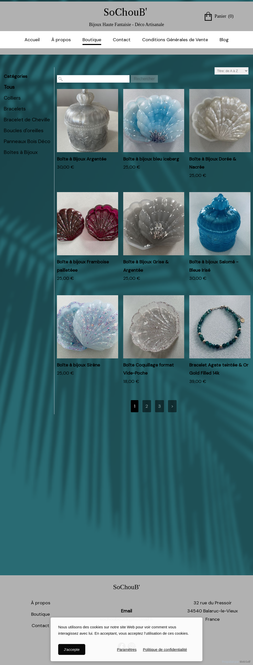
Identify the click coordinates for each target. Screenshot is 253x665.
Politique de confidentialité (165, 649)
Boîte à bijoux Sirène (78, 365)
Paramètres (127, 649)
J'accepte (72, 649)
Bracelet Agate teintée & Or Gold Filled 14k (218, 369)
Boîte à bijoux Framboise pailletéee (83, 266)
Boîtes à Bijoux (21, 152)
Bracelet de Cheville (27, 119)
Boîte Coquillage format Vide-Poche (148, 369)
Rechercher (144, 79)
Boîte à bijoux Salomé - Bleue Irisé (213, 266)
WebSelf (245, 662)
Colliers (12, 98)
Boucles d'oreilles (24, 130)
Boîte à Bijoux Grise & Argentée (145, 266)
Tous (9, 87)
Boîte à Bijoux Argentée (81, 159)
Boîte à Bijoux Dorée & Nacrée (212, 163)
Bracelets (15, 108)
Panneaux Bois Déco (27, 141)
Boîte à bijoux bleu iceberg (151, 159)
